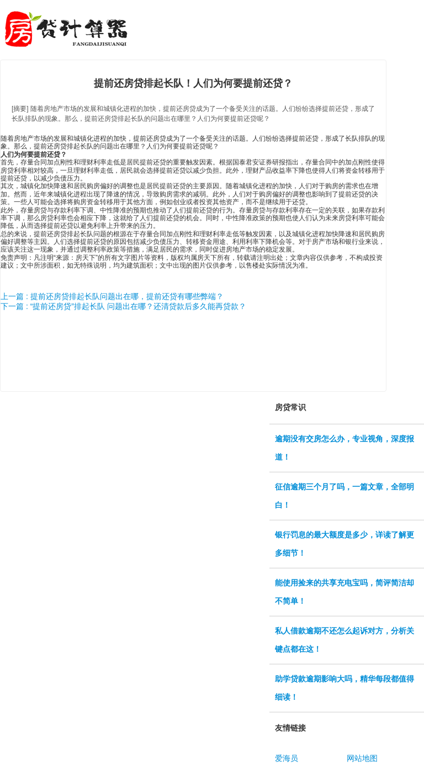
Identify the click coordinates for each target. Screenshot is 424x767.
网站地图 (362, 758)
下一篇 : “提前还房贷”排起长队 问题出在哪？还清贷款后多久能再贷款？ (123, 306)
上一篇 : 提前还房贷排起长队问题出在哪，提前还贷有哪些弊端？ (112, 296)
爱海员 (286, 758)
